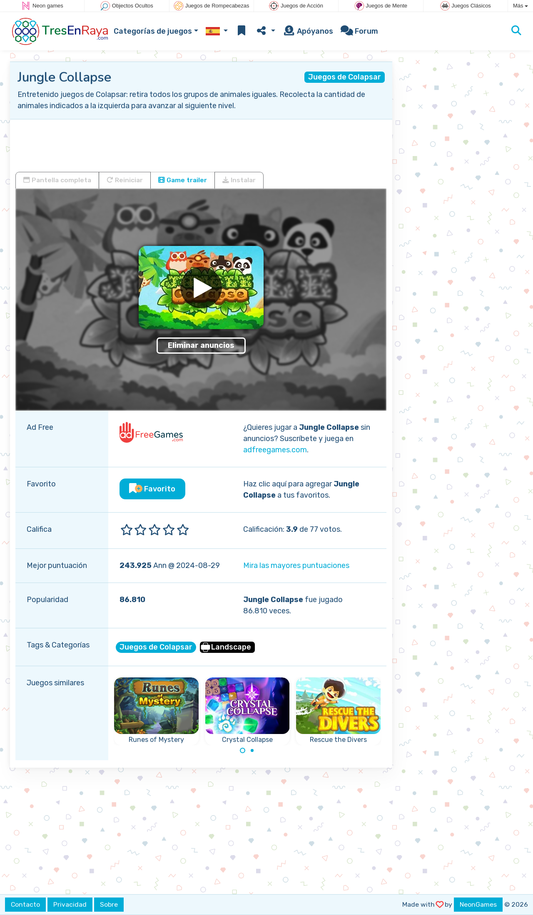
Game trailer (182, 180)
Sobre (109, 904)
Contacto (25, 904)
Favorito (152, 488)
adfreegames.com (275, 449)
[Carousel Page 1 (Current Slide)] (243, 751)
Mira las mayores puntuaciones (296, 565)
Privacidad (70, 904)
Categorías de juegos (153, 31)
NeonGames (478, 904)
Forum (359, 31)
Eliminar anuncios (201, 345)
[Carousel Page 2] (252, 751)
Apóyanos (308, 31)
